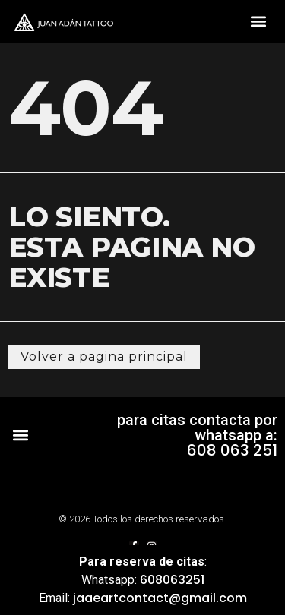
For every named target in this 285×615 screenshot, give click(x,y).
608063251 (172, 579)
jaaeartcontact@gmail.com (160, 598)
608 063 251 (232, 450)
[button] (258, 21)
